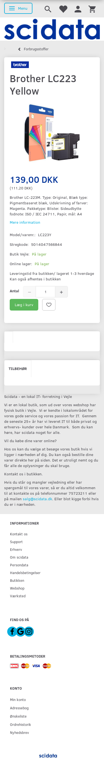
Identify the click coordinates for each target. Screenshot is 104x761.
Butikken (17, 580)
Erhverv (16, 549)
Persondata (19, 564)
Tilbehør (18, 368)
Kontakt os (18, 533)
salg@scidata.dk (37, 498)
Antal (14, 290)
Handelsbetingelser (25, 572)
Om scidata (19, 557)
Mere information (25, 222)
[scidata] (52, 29)
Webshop (17, 588)
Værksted (18, 595)
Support (16, 541)
